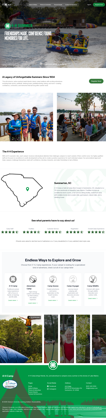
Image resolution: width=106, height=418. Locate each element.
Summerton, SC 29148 (72, 390)
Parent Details (33, 392)
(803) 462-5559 (91, 386)
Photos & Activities (34, 390)
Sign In (89, 4)
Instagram (51, 389)
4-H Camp (7, 376)
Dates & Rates (33, 388)
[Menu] (3, 4)
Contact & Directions (35, 394)
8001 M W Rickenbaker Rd (73, 388)
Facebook (51, 386)
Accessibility (36, 402)
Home (30, 386)
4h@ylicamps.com (91, 388)
